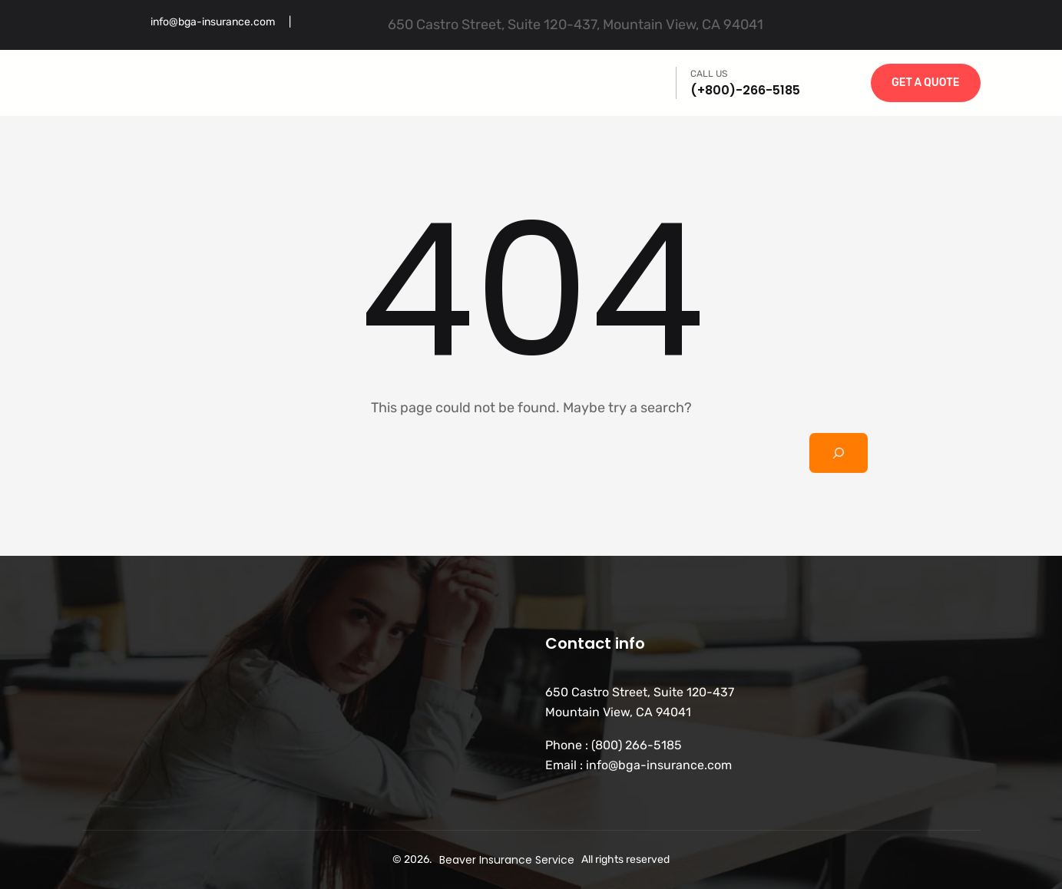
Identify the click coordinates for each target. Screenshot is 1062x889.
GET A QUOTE (925, 82)
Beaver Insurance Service (506, 860)
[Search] (838, 453)
